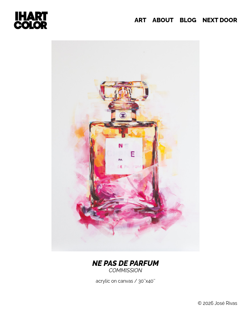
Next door (220, 20)
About (163, 20)
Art (140, 20)
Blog (188, 20)
